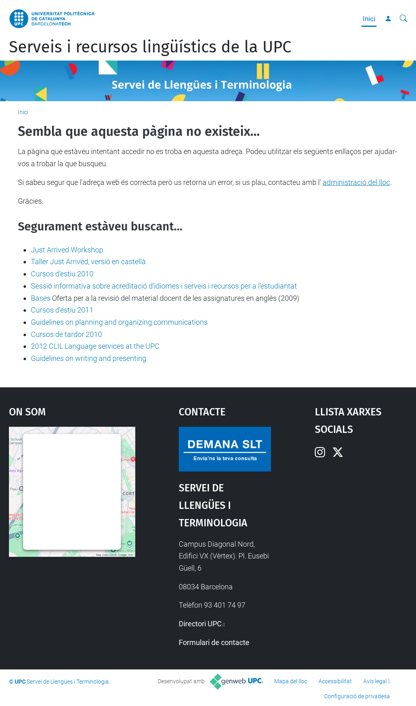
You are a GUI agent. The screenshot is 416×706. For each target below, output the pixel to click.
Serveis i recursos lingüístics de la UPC (150, 47)
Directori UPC (200, 623)
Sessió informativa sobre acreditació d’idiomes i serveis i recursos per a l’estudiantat (164, 286)
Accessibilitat (335, 681)
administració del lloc (356, 182)
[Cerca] (403, 19)
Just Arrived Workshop (67, 249)
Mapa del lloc (290, 681)
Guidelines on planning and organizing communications (119, 322)
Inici (369, 19)
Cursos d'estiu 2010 (62, 273)
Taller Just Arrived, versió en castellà (88, 261)
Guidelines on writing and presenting (88, 358)
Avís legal (375, 681)
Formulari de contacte (214, 642)
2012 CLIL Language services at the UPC (95, 346)
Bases (40, 298)
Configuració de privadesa (357, 696)
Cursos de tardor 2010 (66, 334)
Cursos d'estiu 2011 (62, 310)
